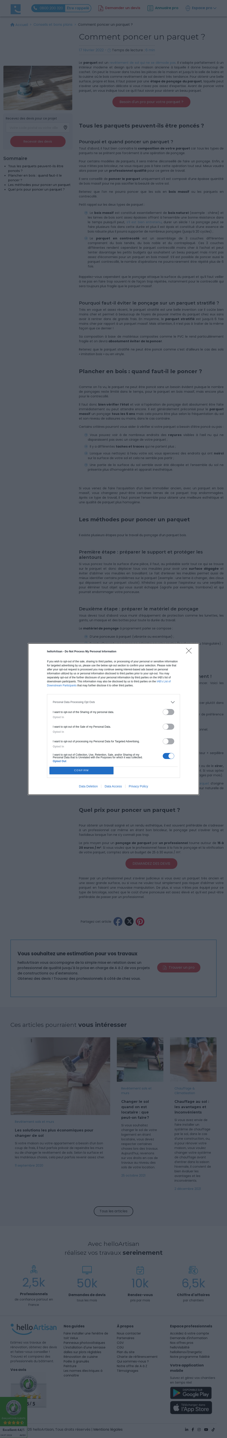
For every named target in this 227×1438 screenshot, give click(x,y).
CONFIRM (81, 770)
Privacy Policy (138, 786)
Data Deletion (88, 786)
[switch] (168, 712)
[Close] (190, 652)
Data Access (113, 786)
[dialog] (113, 719)
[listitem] (113, 702)
